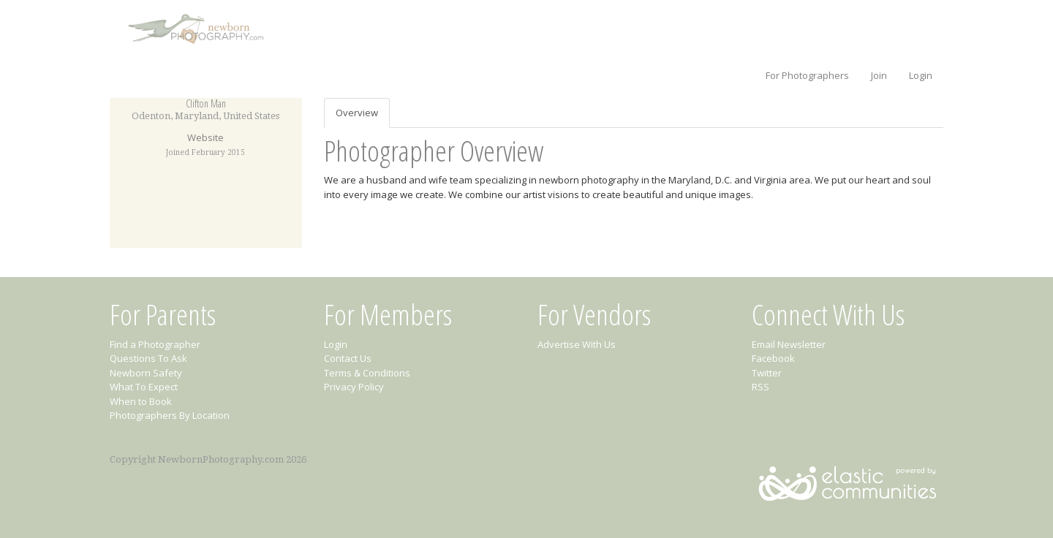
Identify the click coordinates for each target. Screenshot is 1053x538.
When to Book (141, 401)
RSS (760, 386)
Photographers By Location (170, 415)
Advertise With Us (576, 344)
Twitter (767, 372)
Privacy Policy (354, 386)
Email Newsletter (789, 344)
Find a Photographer (155, 344)
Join (879, 75)
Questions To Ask (148, 358)
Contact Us (347, 358)
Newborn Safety (146, 372)
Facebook (773, 358)
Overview (357, 112)
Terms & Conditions (367, 372)
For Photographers (807, 75)
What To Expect (144, 386)
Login (920, 75)
